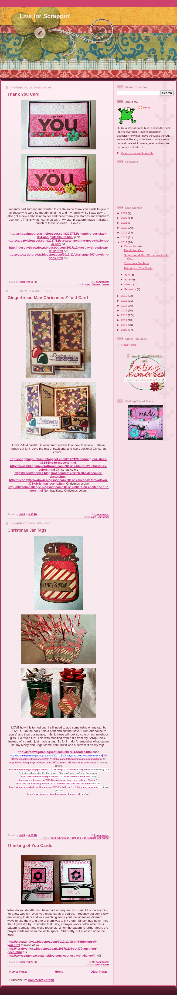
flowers (96, 284)
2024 (124, 213)
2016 (124, 295)
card (88, 284)
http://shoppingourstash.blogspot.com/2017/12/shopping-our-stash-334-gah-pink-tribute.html (58, 235)
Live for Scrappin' (45, 16)
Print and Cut (78, 838)
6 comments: (101, 282)
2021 (124, 222)
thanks (106, 284)
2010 (124, 324)
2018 (124, 237)
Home (59, 971)
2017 (124, 242)
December (131, 246)
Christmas (103, 517)
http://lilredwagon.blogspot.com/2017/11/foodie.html (55, 752)
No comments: (100, 962)
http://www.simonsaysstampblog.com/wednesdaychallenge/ (56, 794)
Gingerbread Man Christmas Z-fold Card (47, 297)
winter (105, 838)
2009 (124, 329)
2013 (124, 310)
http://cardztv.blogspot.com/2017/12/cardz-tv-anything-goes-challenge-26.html (58, 242)
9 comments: (101, 835)
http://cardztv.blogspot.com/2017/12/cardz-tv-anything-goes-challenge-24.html (56, 780)
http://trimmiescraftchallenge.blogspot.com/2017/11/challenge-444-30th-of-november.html (53, 787)
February (130, 289)
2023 (124, 217)
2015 (124, 300)
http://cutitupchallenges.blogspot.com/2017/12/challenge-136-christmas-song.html (48, 769)
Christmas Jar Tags (26, 530)
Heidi (146, 107)
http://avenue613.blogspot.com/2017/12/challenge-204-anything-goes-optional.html (56, 759)
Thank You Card (23, 94)
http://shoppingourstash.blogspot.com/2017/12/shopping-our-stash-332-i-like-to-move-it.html (58, 460)
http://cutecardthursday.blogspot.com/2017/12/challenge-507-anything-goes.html (58, 256)
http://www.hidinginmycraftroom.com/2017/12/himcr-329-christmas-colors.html (52, 762)
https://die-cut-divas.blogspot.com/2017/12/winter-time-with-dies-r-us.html (53, 783)
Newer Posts (18, 971)
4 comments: (101, 514)
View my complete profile (137, 153)
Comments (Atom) (41, 980)
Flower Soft (128, 344)
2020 (124, 227)
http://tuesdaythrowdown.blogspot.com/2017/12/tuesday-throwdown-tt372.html (58, 249)
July (127, 274)
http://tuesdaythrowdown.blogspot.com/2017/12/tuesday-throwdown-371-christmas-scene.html (58, 481)
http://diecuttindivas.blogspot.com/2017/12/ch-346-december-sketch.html (58, 474)
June (128, 279)
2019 (124, 232)
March (128, 284)
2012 (124, 315)
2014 (124, 305)
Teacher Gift (94, 838)
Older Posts (99, 971)
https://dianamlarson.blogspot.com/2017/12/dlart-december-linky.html (55, 776)
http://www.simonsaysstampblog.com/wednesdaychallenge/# (51, 955)
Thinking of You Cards (29, 845)
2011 (124, 319)
